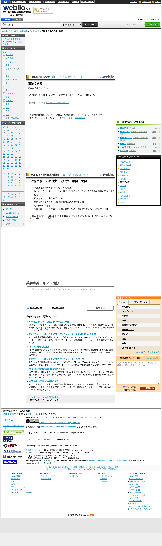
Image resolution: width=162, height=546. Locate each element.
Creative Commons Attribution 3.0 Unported (57, 427)
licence (53, 463)
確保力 (123, 185)
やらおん (126, 307)
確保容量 (124, 128)
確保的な (124, 192)
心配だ (68, 187)
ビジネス (9, 55)
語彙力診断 (11, 220)
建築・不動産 (11, 79)
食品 (7, 108)
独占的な (53, 209)
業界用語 (9, 58)
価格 (106, 209)
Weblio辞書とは (17, 476)
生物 (7, 104)
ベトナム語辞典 (135, 501)
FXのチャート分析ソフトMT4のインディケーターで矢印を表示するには (62, 334)
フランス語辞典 (135, 492)
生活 (7, 90)
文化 (7, 86)
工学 (7, 76)
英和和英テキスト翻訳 (42, 283)
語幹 (63, 95)
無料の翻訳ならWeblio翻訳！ (45, 10)
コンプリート (128, 311)
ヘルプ (158, 2)
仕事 (48, 198)
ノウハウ (79, 191)
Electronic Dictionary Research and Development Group (109, 461)
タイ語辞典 (133, 498)
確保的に (124, 199)
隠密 (36, 202)
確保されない (126, 137)
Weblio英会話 (12, 213)
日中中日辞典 (50, 2)
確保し (123, 143)
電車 (7, 65)
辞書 (5, 2)
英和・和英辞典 (35, 2)
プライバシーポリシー (20, 487)
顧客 (100, 191)
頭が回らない (128, 330)
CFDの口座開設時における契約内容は (47, 369)
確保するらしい (127, 165)
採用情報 (103, 481)
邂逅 (124, 320)
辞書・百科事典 (21, 31)
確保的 (123, 189)
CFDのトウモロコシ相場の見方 (43, 381)
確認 (124, 339)
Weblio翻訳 (133, 484)
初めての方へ (143, 19)
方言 (7, 115)
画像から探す (46, 479)
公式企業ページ (106, 476)
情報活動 (79, 202)
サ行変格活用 (34, 95)
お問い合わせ (80, 118)
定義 (124, 343)
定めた (101, 209)
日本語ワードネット (34, 450)
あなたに (42, 198)
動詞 (45, 95)
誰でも (66, 191)
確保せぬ (124, 175)
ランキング (78, 77)
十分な (89, 191)
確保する (53, 95)
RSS (92, 515)
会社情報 (103, 479)
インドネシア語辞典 (137, 495)
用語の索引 (67, 77)
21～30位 (144, 302)
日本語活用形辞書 (40, 77)
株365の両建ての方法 (39, 346)
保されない (125, 131)
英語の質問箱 (12, 216)
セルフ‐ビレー (126, 147)
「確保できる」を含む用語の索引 (44, 397)
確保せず (124, 172)
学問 (7, 83)
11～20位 (133, 302)
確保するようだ (127, 162)
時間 (36, 205)
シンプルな (58, 191)
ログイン (133, 1)
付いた (89, 95)
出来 (71, 191)
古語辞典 (75, 2)
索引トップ (56, 77)
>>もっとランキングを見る (147, 352)
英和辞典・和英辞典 (137, 481)
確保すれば (125, 168)
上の (38, 191)
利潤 (77, 209)
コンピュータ (11, 62)
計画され (61, 202)
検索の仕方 (15, 479)
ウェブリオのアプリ (49, 476)
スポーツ (9, 100)
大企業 (60, 209)
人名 (7, 111)
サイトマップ (16, 490)
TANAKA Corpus (9, 420)
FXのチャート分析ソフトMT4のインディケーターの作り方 (56, 359)
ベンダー (124, 150)
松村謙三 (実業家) (129, 325)
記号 (5, 200)
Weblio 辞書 (146, 2)
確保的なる (125, 196)
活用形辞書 (35, 31)
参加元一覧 (155, 19)
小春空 (125, 316)
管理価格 (38, 209)
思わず (125, 334)
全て (4, 52)
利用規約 (14, 484)
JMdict (44, 461)
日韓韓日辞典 (63, 2)
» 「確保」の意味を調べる (57, 103)
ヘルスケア (10, 93)
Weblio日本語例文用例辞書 (45, 174)
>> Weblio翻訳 (153, 358)
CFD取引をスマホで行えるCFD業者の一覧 (49, 321)
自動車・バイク (12, 69)
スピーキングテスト (15, 224)
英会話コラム (12, 209)
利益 (94, 191)
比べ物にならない (129, 348)
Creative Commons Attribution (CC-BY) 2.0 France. (59, 423)
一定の (72, 209)
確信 (122, 202)
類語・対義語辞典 (19, 2)
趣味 (7, 97)
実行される (70, 202)
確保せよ (124, 179)
